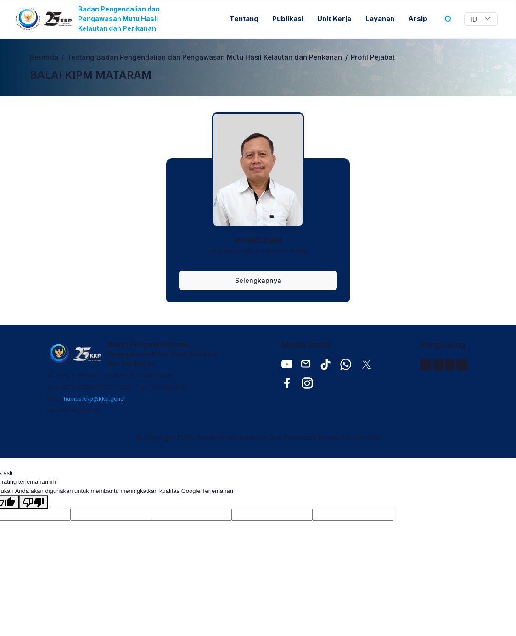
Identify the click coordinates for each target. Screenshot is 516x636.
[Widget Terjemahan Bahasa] (481, 19)
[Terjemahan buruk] (33, 502)
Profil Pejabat (373, 57)
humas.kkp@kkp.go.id (94, 398)
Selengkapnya (258, 280)
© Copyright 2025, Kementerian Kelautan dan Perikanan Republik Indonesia (258, 437)
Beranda (44, 57)
